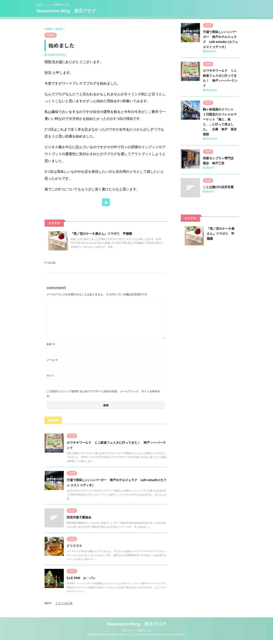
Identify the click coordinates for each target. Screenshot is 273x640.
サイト (50, 375)
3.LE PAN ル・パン (81, 578)
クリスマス (74, 545)
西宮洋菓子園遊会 (79, 517)
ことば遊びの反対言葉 (218, 187)
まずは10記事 (64, 603)
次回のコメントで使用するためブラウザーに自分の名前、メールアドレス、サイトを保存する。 (103, 393)
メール (52, 359)
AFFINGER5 (178, 634)
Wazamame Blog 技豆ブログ (66, 10)
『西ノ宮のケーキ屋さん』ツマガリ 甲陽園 (101, 233)
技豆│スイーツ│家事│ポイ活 (136, 630)
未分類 (52, 262)
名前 (50, 344)
